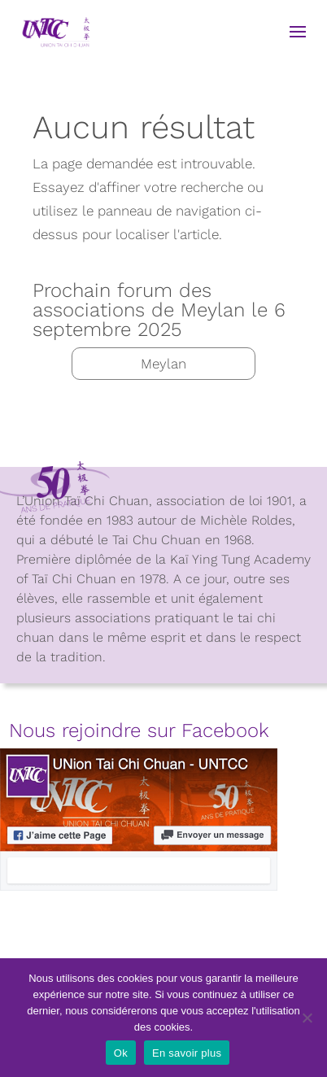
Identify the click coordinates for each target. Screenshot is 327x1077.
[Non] (307, 1017)
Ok (121, 1053)
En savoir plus (186, 1053)
